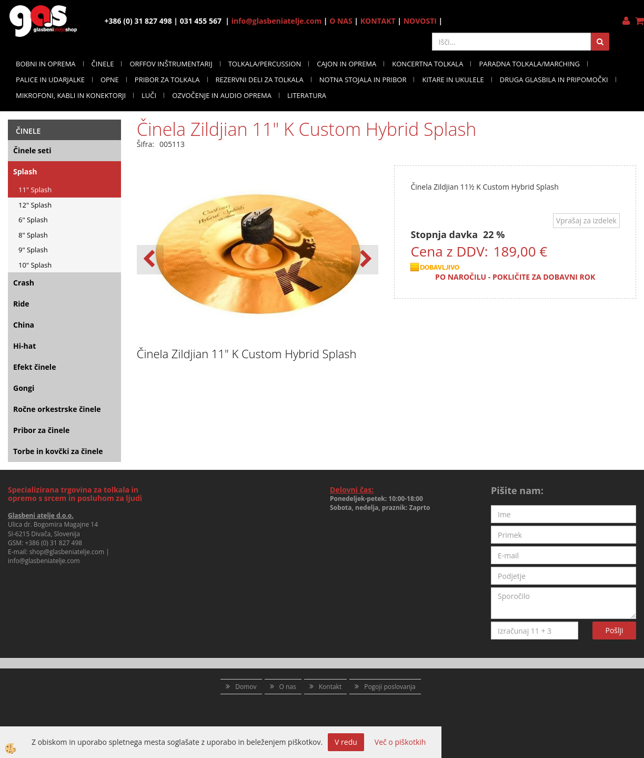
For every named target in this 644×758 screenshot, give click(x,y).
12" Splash (35, 205)
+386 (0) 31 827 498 (53, 542)
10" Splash (35, 265)
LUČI (149, 95)
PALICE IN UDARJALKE (50, 79)
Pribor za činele (41, 430)
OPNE (109, 79)
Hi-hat (24, 346)
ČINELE (103, 63)
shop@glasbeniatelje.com (67, 551)
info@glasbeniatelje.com (277, 21)
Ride (21, 304)
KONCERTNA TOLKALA (427, 63)
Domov (245, 686)
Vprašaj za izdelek (586, 220)
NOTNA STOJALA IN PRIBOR (363, 79)
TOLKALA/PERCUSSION (264, 63)
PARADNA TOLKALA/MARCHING (529, 63)
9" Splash (33, 249)
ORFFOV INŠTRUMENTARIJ (170, 63)
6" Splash (33, 219)
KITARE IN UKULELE (453, 79)
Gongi (23, 388)
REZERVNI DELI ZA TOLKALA (260, 79)
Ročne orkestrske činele (57, 409)
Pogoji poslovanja (390, 686)
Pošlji (614, 630)
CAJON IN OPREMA (346, 63)
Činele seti (32, 150)
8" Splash (33, 235)
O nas (287, 686)
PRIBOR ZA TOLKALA (167, 79)
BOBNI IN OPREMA (46, 63)
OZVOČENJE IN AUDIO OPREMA (221, 95)
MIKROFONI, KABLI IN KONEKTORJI (71, 95)
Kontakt (330, 686)
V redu (346, 742)
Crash (23, 283)
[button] (364, 259)
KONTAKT (378, 21)
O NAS (341, 21)
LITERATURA (306, 95)
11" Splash (35, 189)
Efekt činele (34, 367)
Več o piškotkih (400, 742)
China (23, 325)
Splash (25, 171)
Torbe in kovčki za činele (58, 451)
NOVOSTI (420, 21)
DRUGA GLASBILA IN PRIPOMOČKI (554, 79)
